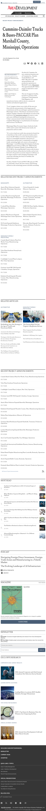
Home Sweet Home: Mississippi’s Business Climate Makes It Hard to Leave (11, 84)
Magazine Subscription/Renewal (11, 748)
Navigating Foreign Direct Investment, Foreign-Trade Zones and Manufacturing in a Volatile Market (22, 560)
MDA (8, 146)
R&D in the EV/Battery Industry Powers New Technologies (10, 95)
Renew (43, 2)
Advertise (15, 2)
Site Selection (4, 771)
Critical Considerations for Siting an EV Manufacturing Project (11, 78)
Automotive (27, 183)
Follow (18, 13)
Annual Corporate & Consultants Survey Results (12, 784)
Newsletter (5, 751)
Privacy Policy (28, 809)
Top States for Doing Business (8, 788)
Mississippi (35, 85)
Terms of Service (35, 809)
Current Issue (5, 754)
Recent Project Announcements (13, 20)
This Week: (22, 641)
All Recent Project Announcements (10, 471)
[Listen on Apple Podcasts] (23, 570)
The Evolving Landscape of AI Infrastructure (21, 566)
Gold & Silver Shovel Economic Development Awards (14, 781)
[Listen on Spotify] (23, 573)
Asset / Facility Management (8, 766)
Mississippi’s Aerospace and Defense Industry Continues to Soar (11, 90)
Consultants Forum (6, 2)
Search (28, 13)
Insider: (21, 637)
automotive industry (22, 115)
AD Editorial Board (32, 16)
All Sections (43, 16)
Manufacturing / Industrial (7, 236)
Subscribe (37, 1)
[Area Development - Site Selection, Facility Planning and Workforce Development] (23, 8)
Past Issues (42, 582)
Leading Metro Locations (7, 786)
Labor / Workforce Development (8, 769)
